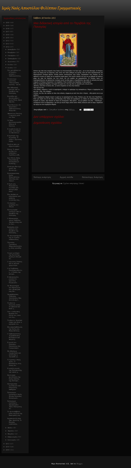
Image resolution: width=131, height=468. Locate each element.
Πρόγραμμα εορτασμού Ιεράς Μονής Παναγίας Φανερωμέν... (14, 395)
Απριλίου (11, 431)
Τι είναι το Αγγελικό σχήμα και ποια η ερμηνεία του (14, 322)
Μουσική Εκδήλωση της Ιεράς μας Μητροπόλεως (14, 329)
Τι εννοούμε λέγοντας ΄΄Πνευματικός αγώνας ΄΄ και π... (14, 81)
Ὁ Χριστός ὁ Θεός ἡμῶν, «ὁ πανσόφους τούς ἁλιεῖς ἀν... (14, 362)
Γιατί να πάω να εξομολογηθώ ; (13, 145)
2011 (8, 444)
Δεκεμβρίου (12, 49)
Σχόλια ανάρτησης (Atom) (73, 183)
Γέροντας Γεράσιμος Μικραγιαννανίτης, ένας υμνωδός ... (14, 246)
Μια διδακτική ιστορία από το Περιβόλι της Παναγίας (13, 90)
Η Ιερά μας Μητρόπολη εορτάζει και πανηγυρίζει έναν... (12, 187)
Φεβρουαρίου (13, 437)
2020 (8, 22)
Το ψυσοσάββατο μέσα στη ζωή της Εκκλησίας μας (14, 413)
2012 (8, 47)
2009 (8, 450)
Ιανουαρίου (12, 440)
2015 (8, 38)
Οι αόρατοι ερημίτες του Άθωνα (12, 205)
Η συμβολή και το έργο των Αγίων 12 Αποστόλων (14, 131)
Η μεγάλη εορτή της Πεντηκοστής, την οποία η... (14, 370)
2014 (8, 41)
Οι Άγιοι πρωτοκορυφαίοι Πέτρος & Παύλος (14, 123)
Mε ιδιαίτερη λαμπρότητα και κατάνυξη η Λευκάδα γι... (14, 354)
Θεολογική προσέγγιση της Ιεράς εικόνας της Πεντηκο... (13, 378)
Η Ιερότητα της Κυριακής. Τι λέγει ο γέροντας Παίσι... (14, 138)
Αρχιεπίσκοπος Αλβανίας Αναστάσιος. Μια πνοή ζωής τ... (14, 297)
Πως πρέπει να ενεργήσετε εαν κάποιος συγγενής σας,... (14, 197)
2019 (8, 25)
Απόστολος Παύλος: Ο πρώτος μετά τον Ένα (14, 115)
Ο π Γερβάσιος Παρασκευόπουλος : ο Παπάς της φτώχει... (14, 271)
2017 (8, 31)
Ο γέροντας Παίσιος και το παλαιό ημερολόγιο (14, 263)
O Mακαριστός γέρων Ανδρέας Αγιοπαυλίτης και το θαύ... (14, 221)
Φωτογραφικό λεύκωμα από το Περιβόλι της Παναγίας (14, 212)
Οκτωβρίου (12, 55)
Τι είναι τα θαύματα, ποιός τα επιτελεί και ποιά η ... (13, 305)
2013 (8, 44)
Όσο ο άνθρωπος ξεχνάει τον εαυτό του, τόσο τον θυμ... (14, 314)
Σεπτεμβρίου (13, 58)
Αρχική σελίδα (66, 177)
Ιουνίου (11, 68)
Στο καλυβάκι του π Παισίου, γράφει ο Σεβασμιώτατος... (14, 73)
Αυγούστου (12, 61)
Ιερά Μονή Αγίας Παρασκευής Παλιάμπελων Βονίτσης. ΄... (13, 160)
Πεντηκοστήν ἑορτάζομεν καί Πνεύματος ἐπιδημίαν (13, 386)
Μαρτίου (11, 434)
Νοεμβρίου (12, 52)
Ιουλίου (11, 65)
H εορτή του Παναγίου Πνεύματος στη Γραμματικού (13, 345)
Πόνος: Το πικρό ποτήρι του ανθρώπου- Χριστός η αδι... (13, 152)
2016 (8, 35)
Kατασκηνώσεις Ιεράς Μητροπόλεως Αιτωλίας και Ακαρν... (13, 177)
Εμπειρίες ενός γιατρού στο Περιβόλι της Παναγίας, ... (12, 230)
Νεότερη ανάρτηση (42, 177)
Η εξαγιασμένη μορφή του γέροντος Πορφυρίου (12, 280)
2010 (8, 447)
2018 (8, 28)
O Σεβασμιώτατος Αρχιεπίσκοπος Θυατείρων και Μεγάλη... (14, 336)
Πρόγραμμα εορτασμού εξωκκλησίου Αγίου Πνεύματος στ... (14, 404)
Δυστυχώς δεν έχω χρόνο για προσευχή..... (14, 168)
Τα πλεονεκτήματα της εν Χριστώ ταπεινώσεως (14, 237)
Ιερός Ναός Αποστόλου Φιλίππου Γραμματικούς (41, 8)
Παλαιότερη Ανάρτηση (92, 177)
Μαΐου (10, 428)
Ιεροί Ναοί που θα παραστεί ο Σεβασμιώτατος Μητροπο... (14, 107)
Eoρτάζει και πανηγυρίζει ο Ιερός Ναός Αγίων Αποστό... (14, 99)
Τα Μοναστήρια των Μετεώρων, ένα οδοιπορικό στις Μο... (13, 288)
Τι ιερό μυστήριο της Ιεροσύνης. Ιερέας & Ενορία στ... (14, 256)
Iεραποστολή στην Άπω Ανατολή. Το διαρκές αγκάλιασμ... (14, 421)
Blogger (79, 464)
